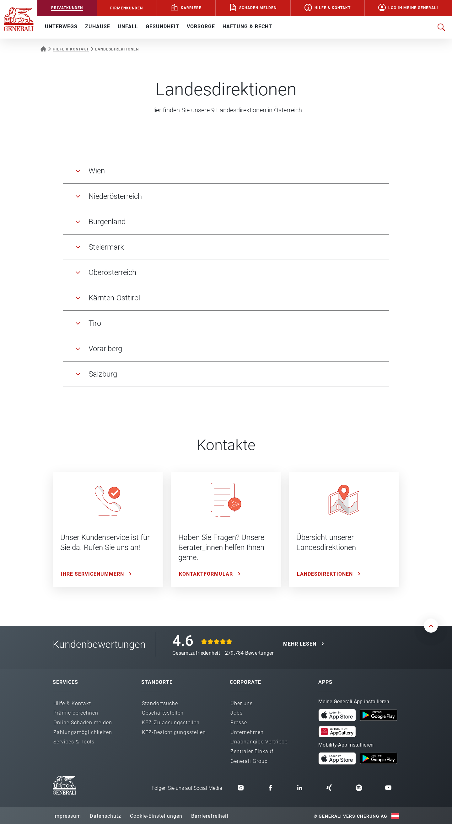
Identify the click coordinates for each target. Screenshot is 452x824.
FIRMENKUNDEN (126, 8)
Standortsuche (160, 703)
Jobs (236, 713)
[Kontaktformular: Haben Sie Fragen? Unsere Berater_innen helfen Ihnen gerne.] (226, 529)
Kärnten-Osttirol (114, 297)
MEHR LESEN (299, 644)
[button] (337, 715)
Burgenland (107, 221)
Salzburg (103, 374)
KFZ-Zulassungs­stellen (171, 723)
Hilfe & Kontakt (333, 8)
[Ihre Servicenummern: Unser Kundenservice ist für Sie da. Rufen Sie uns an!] (108, 529)
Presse (238, 723)
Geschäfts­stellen (163, 713)
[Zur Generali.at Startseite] (19, 19)
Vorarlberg (105, 348)
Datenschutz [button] (105, 816)
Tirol (96, 323)
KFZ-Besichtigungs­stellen (174, 732)
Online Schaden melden (82, 723)
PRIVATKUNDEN (67, 8)
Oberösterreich (112, 272)
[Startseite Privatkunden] (43, 48)
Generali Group (249, 761)
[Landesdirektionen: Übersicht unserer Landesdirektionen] (344, 529)
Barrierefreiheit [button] (210, 816)
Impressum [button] (67, 816)
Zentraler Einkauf (251, 751)
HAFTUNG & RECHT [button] (247, 26)
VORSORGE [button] (201, 26)
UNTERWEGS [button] (61, 26)
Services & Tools (73, 742)
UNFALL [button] (128, 26)
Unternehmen (247, 732)
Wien (97, 170)
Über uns (241, 703)
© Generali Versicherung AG (350, 816)
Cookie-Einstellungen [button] (156, 816)
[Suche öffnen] (441, 27)
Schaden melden (258, 8)
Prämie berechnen (75, 713)
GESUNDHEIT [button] (162, 26)
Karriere (191, 8)
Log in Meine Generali (413, 8)
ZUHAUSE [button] (97, 26)
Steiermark (106, 247)
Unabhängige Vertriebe (259, 742)
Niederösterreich (115, 196)
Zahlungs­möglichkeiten (82, 732)
